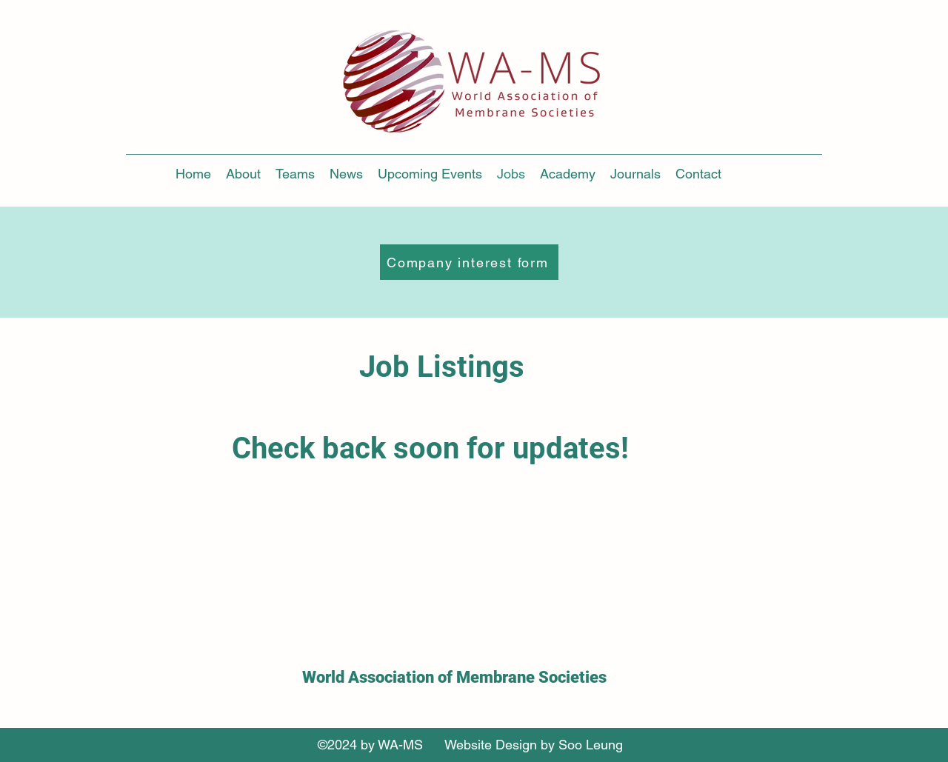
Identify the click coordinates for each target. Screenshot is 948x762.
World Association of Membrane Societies (454, 677)
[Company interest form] (469, 262)
